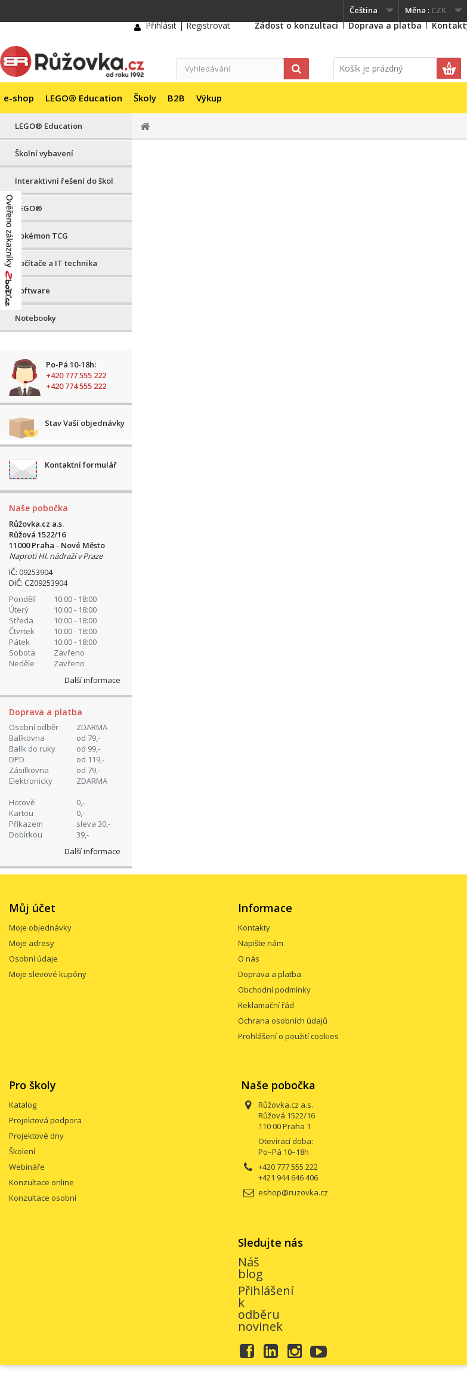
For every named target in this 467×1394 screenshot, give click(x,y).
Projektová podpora (45, 1120)
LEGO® (28, 208)
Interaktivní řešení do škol (64, 180)
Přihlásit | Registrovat (188, 25)
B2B (176, 98)
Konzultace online (41, 1182)
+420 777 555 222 (76, 375)
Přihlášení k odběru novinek (265, 1308)
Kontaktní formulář (81, 464)
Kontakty (254, 927)
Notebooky (35, 318)
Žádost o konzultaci (296, 25)
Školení (22, 1151)
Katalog (22, 1104)
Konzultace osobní (42, 1197)
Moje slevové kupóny (47, 974)
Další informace (92, 680)
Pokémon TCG (41, 235)
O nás (248, 958)
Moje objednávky (40, 927)
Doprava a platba (385, 25)
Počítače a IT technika (56, 263)
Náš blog (250, 1268)
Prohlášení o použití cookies (288, 1036)
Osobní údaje (33, 958)
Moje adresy (31, 943)
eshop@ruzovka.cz (293, 1192)
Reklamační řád (266, 1005)
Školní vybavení (44, 153)
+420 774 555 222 (76, 386)
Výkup (209, 98)
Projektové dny (36, 1135)
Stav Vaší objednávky (85, 423)
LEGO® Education (83, 98)
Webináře (27, 1166)
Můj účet (32, 908)
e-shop (19, 98)
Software (32, 290)
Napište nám (260, 943)
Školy (145, 98)
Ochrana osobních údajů (282, 1020)
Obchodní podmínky (274, 989)
